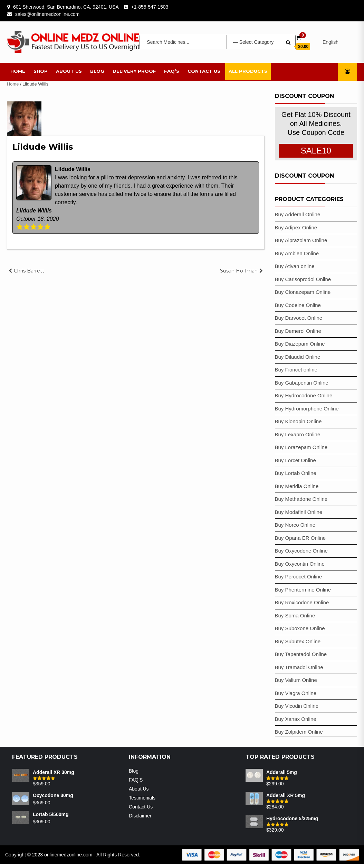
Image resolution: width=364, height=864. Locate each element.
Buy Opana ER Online (300, 538)
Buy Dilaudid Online (297, 357)
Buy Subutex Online (298, 641)
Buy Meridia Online (297, 486)
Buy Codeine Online (298, 305)
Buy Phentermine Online (303, 590)
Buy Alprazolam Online (301, 240)
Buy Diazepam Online (300, 344)
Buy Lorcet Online (295, 460)
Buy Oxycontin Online (300, 564)
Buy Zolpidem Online (299, 732)
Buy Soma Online (295, 615)
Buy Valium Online (296, 680)
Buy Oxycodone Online (301, 551)
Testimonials (142, 798)
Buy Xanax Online (295, 719)
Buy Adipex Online (296, 227)
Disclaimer (140, 815)
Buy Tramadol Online (299, 667)
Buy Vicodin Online (296, 706)
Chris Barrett (29, 271)
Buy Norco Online (295, 525)
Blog (97, 71)
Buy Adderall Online (297, 214)
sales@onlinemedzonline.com (47, 14)
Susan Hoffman (239, 271)
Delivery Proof (134, 71)
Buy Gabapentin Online (301, 383)
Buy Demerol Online (298, 331)
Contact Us (204, 71)
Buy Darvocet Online (299, 318)
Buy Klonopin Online (298, 421)
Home (17, 71)
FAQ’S (171, 71)
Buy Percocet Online (298, 576)
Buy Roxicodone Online (302, 602)
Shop (40, 71)
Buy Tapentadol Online (301, 654)
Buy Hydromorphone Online (307, 408)
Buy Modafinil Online (299, 512)
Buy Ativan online (295, 266)
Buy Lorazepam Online (301, 447)
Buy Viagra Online (296, 693)
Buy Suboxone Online (300, 628)
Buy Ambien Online (297, 253)
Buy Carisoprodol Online (303, 279)
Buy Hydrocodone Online (304, 395)
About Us (69, 71)
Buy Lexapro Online (297, 434)
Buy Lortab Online (295, 473)
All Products (248, 71)
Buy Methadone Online (301, 499)
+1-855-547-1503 (150, 7)
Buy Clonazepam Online (303, 292)
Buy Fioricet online (296, 370)
